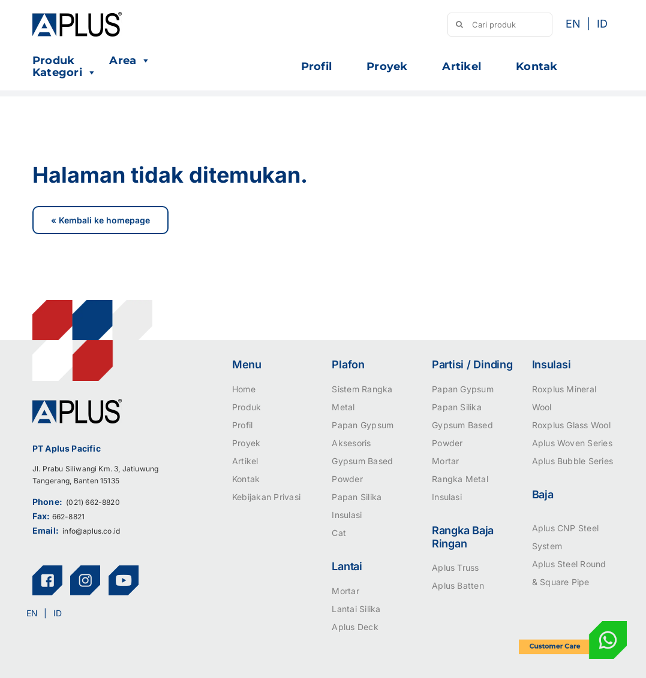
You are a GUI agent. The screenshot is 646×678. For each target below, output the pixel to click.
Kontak (536, 66)
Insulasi (347, 515)
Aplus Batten (458, 585)
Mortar (345, 591)
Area (130, 60)
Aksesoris (351, 443)
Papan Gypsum (362, 425)
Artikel (461, 66)
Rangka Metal (460, 479)
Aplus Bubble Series (573, 461)
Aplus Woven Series (572, 443)
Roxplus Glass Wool (571, 425)
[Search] (459, 25)
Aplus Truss (455, 567)
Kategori (64, 72)
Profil (316, 66)
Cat (339, 533)
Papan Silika (356, 497)
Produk (53, 60)
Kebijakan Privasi (266, 497)
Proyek (386, 66)
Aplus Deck (355, 627)
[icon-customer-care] (573, 626)
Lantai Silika (356, 609)
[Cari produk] (499, 25)
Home (244, 389)
